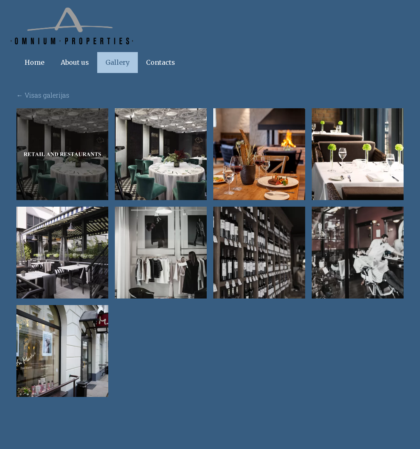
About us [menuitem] (75, 65)
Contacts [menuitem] (160, 65)
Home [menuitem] (34, 65)
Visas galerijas (47, 97)
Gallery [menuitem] (117, 65)
